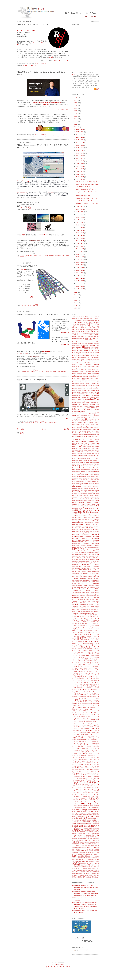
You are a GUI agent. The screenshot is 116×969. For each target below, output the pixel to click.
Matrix (97, 458)
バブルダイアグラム (85, 728)
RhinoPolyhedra (76, 543)
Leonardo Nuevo (43, 235)
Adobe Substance (85, 331)
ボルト (95, 764)
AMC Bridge (95, 333)
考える (83, 831)
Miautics (78, 471)
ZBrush (90, 613)
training (83, 592)
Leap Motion (95, 448)
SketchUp (75, 575)
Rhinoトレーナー (91, 549)
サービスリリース (77, 670)
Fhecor (83, 395)
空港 (83, 821)
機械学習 (79, 814)
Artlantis (86, 341)
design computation (77, 375)
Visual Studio (89, 602)
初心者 (97, 840)
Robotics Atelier (91, 554)
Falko (91, 394)
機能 (94, 814)
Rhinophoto (88, 541)
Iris (86, 436)
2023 (76, 105)
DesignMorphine (77, 376)
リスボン (77, 791)
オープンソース (89, 641)
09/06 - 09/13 (80, 171)
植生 (81, 843)
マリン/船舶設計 (90, 769)
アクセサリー (78, 616)
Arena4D (96, 338)
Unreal (74, 597)
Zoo (93, 613)
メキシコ (85, 773)
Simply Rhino (86, 571)
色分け (83, 843)
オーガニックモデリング (81, 640)
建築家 (86, 828)
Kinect (97, 441)
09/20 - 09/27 (80, 166)
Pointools (96, 495)
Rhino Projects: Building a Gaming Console (47, 102)
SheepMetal (96, 566)
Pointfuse (91, 495)
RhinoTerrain (76, 547)
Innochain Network (78, 432)
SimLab (74, 571)
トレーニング (31, 65)
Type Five (89, 594)
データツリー (77, 691)
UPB (77, 597)
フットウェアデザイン (93, 744)
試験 (98, 836)
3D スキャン (91, 318)
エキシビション (87, 634)
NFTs (95, 479)
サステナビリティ (90, 673)
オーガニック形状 (93, 639)
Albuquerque (86, 333)
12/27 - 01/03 (80, 129)
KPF (89, 443)
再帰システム (83, 835)
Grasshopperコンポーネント (81, 413)
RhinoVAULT (83, 547)
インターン (83, 625)
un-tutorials (82, 595)
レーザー (77, 794)
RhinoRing (83, 545)
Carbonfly (92, 355)
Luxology (89, 453)
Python (96, 502)
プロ (73, 753)
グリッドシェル (78, 657)
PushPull (89, 502)
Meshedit (83, 469)
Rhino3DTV (96, 526)
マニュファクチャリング (80, 769)
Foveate (74, 402)
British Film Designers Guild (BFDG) (87, 352)
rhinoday (96, 533)
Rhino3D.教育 (92, 524)
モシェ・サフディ (81, 778)
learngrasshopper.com (77, 450)
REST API (92, 506)
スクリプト (92, 682)
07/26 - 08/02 (80, 211)
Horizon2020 (91, 426)
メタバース (91, 773)
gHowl (97, 406)
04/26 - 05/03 (80, 246)
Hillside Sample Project (92, 424)
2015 (76, 127)
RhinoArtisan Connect (77, 529)
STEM (97, 580)
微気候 (73, 871)
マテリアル (79, 768)
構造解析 (92, 830)
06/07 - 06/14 (80, 230)
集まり (91, 840)
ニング (93, 716)
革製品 (78, 811)
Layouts (85, 448)
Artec (94, 340)
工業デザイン (79, 830)
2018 (76, 119)
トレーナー (87, 712)
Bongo (74, 350)
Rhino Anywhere (89, 514)
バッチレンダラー (83, 723)
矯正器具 (89, 820)
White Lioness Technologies (83, 609)
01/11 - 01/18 (80, 286)
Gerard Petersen (84, 406)
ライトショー (79, 785)
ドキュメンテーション (83, 709)
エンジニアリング (83, 638)
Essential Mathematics (78, 388)
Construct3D (81, 364)
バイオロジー (81, 721)
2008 (76, 308)
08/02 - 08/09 (80, 209)
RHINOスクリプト (79, 549)
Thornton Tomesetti (92, 590)
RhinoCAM (75, 531)
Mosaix (88, 476)
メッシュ (85, 774)
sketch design (95, 573)
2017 (76, 121)
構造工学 (79, 831)
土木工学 (87, 865)
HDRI (82, 424)
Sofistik (85, 576)
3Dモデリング (92, 324)
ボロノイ (79, 766)
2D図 (87, 317)
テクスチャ (75, 698)
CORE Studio (82, 366)
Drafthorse (93, 380)
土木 (83, 865)
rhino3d (97, 522)
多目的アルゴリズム (92, 856)
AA (87, 327)
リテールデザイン (84, 791)
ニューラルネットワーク (86, 716)
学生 (86, 811)
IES (73, 431)
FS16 (83, 402)
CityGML (78, 361)
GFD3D (91, 406)
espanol (92, 387)
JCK (73, 438)
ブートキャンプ (88, 741)
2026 (76, 97)
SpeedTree (79, 580)
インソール (77, 625)
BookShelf (80, 350)
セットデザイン (92, 686)
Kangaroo (78, 439)
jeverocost (81, 438)
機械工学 (85, 814)
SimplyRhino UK (77, 573)
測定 (79, 856)
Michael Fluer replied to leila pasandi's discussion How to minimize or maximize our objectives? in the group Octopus (85, 893)
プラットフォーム (92, 748)
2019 (76, 116)
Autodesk (84, 343)
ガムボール (79, 652)
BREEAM (97, 350)
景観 (82, 823)
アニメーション (79, 620)
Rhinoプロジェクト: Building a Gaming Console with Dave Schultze (41, 73)
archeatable (90, 336)
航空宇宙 (91, 831)
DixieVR (95, 378)
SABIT (86, 556)
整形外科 (81, 847)
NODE (73, 481)
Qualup (88, 504)
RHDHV (80, 508)
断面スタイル (96, 857)
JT (73, 439)
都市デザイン (94, 863)
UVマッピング (89, 597)
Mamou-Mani (86, 457)
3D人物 (74, 327)
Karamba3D (75, 441)
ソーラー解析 (85, 687)
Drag (98, 380)
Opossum (75, 485)
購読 (96, 89)
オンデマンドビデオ (84, 645)
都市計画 (79, 865)
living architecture (86, 451)
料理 (87, 877)
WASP (73, 608)
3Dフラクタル (83, 324)
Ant (93, 334)
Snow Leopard (75, 576)
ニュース (96, 714)
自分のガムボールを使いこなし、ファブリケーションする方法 (43, 314)
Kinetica (50, 192)
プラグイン (84, 747)
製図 (80, 850)
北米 (47, 967)
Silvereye (97, 569)
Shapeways (87, 566)
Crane (97, 368)
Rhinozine (96, 547)
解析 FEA (81, 809)
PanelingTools (76, 486)
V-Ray (77, 599)
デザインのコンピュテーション (88, 701)
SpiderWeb (85, 580)
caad (76, 354)
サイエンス (93, 671)
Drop (89, 381)
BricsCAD (75, 352)
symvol (74, 587)
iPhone (94, 434)
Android (81, 334)
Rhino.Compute (76, 521)
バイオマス (75, 721)
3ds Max (92, 320)
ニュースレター (76, 716)
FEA (97, 394)
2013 (76, 294)
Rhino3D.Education (78, 524)
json (98, 438)
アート (77, 615)
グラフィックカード (83, 655)
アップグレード (90, 616)
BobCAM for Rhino (89, 348)
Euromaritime (96, 388)
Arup (90, 341)
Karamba (96, 439)
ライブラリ (85, 785)
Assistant (74, 343)
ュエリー (87, 784)
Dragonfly (74, 381)
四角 (93, 836)
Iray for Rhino (76, 436)
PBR (78, 490)
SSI (92, 580)
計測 (73, 826)
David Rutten (87, 373)
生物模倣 (77, 850)
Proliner (88, 500)
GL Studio (96, 408)
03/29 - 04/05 (80, 257)
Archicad (75, 338)
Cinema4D (96, 359)
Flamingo (96, 395)
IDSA (98, 429)
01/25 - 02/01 (80, 281)
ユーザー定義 (81, 784)
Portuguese (75, 498)
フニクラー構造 (76, 746)
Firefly (88, 395)
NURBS (89, 481)
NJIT (98, 479)
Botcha (86, 350)
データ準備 (83, 696)
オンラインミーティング (79, 648)
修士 (87, 840)
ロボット (41, 422)
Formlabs (92, 401)
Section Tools (96, 561)
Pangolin (84, 486)
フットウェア (84, 745)
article (81, 341)
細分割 (85, 836)
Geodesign (85, 404)
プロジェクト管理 (80, 755)
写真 (91, 838)
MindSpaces (80, 473)
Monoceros (75, 476)
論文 (97, 877)
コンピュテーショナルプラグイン (91, 666)
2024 (76, 103)
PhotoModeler (80, 491)
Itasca (93, 436)
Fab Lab (96, 392)
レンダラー (84, 798)
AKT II (80, 333)
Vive (98, 604)
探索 (91, 857)
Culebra (89, 369)
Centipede (83, 357)
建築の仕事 (87, 826)
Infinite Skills (95, 431)
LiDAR (73, 451)
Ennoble (74, 387)
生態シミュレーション (83, 849)
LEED (89, 450)
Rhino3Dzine (75, 527)
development (92, 376)
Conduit (74, 364)
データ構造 (78, 696)
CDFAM (78, 357)
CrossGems (75, 369)
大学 (89, 857)
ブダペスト (76, 744)
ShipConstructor (76, 568)
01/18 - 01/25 (80, 283)
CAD (79, 354)
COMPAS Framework (89, 363)
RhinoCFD (75, 533)
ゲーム (91, 659)
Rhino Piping (81, 519)
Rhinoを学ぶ (84, 552)
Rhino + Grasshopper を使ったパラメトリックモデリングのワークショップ (42, 146)
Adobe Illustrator (76, 331)
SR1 (89, 580)
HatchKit (97, 422)
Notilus (78, 481)
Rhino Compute (79, 515)
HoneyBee (81, 426)
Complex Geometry (23, 192)
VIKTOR (84, 601)
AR (86, 336)
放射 (98, 873)
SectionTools (75, 563)
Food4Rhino (94, 399)
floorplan (74, 399)
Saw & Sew (82, 559)
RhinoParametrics (77, 541)
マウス (82, 766)
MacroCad (84, 455)
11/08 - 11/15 (80, 147)
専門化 (76, 852)
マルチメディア (83, 771)
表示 (77, 871)
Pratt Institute (82, 498)
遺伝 (81, 805)
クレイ (77, 659)
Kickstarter (91, 441)
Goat (84, 409)
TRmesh (92, 592)
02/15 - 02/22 (80, 273)
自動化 (83, 838)
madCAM (90, 455)
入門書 (94, 866)
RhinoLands (85, 538)
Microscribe (84, 471)
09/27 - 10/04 (80, 163)
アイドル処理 (88, 615)
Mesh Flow (96, 467)
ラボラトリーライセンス (84, 787)
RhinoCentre (89, 531)
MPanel (74, 478)
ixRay (97, 436)
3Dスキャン (92, 322)
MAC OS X (95, 453)
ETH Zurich (89, 388)
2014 (76, 292)
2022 (76, 108)
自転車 (79, 838)
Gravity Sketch (78, 420)
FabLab (74, 394)
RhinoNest (96, 540)
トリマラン (79, 712)
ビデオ (89, 736)
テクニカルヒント (84, 698)
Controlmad (96, 364)
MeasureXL (75, 467)
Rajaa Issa (95, 504)
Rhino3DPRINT (87, 526)
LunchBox (79, 453)
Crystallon (81, 369)
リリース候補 (81, 792)
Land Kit (74, 446)
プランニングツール (81, 750)
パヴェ (87, 721)
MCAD (81, 462)
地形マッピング (82, 859)
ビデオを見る (65, 332)
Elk (93, 385)
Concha (97, 363)
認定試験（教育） (87, 868)
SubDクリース (84, 583)
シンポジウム (78, 682)
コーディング (83, 660)
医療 (84, 805)
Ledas (85, 450)
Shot (98, 568)
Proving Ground (94, 500)
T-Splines (80, 587)
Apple (82, 336)
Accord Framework (94, 329)
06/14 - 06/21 (80, 227)
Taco (85, 587)
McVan (97, 466)
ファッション (93, 739)
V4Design (92, 599)
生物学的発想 (92, 849)
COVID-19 (81, 368)
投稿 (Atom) (23, 433)
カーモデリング (91, 650)
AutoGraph (90, 343)
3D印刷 (24, 371)
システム (83, 678)
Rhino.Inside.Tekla (89, 522)
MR (77, 478)
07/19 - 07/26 (80, 214)
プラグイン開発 (93, 746)
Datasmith (79, 373)
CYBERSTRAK (76, 371)
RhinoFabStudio (60, 255)
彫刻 (87, 861)
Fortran (97, 401)
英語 (92, 805)
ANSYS (90, 334)
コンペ (97, 668)
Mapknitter (74, 458)
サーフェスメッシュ (89, 669)
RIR (73, 554)
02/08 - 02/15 (80, 275)
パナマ (82, 725)
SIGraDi (87, 569)
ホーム (44, 429)
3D (96, 317)
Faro (94, 394)
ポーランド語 (78, 762)
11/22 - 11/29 (80, 142)
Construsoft (88, 364)
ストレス (78, 686)
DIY (98, 378)
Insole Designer (89, 432)
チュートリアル (83, 689)
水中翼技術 (91, 845)
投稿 (76, 950)
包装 (95, 873)
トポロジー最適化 (82, 710)
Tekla (97, 587)
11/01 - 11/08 (80, 150)
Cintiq (73, 361)
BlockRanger (80, 348)
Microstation (91, 471)
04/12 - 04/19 (80, 251)
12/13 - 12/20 (80, 134)
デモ (88, 707)
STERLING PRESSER (81, 582)
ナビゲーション (89, 714)
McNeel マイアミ (80, 464)
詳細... (32, 297)
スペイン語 (84, 686)
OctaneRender (79, 483)
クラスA (94, 654)
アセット (84, 616)
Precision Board (90, 498)
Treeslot (87, 592)
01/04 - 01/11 (80, 288)
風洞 (84, 871)
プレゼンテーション (88, 752)
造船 (97, 854)
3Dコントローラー (83, 322)
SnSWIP (23, 269)
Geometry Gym (94, 404)
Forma (87, 401)
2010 (76, 302)
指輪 (96, 836)
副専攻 (87, 871)
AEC (23, 422)
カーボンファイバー (81, 650)
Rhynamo (97, 552)
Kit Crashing (81, 443)
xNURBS (96, 611)
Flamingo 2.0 (76, 397)
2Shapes (92, 317)
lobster (92, 451)
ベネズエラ (88, 761)
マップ (74, 767)
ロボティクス (81, 801)
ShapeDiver (85, 564)
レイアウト (92, 792)
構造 (37, 305)
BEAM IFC (88, 345)
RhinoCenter (83, 531)
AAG (98, 327)
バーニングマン (79, 719)
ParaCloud (96, 486)
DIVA (91, 378)
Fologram (87, 399)
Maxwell (90, 460)
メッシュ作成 (87, 776)
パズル (90, 721)
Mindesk (74, 473)
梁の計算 (90, 877)
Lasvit (79, 448)
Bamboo (83, 345)
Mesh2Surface (76, 469)
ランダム (92, 787)
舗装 (93, 873)
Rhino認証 (91, 552)
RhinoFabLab (62, 371)
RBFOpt (82, 506)
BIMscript (93, 347)
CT (86, 369)
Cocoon (82, 363)
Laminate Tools (95, 444)
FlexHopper (92, 397)
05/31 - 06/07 (80, 233)
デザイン (78, 700)
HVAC (91, 427)
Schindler (81, 561)
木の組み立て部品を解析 (27, 266)
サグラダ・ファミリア (79, 673)
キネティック (78, 653)
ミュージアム (91, 771)
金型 (75, 821)
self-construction (84, 563)
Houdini (97, 426)
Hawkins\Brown (76, 424)
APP (96, 334)
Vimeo (26, 353)
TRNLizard (96, 592)
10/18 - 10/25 (80, 155)
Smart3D (89, 575)
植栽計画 (77, 843)
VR (83, 606)
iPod (98, 434)
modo (86, 474)
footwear (74, 401)
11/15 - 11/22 (80, 145)
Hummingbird (86, 427)
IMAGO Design (86, 431)
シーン (93, 675)
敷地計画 (81, 871)
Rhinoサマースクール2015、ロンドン (32, 24)
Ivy (95, 436)
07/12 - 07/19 (80, 217)
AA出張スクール (77, 329)
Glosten (74, 409)
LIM (77, 451)
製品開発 (89, 850)
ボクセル (83, 762)
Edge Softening (76, 385)
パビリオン (79, 726)
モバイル (79, 780)
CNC (77, 363)
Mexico (74, 471)
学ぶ (82, 811)
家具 (73, 809)
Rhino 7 (77, 514)
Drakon (80, 381)
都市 (88, 863)
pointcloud (85, 495)
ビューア (87, 738)
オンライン (30, 136)
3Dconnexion (78, 320)
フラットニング (84, 748)
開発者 (95, 809)
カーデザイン (91, 648)
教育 (36, 65)
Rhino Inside (91, 517)
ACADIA (88, 329)
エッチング (83, 636)
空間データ (79, 821)
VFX (79, 601)
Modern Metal (80, 474)
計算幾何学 (96, 823)
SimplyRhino (95, 571)
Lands (79, 446)
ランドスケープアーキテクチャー (86, 789)
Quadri (83, 504)
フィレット (81, 741)
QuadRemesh (76, 504)
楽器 (89, 811)
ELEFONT (89, 385)
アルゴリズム (91, 620)
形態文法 (79, 823)
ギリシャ (84, 653)
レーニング (76, 796)
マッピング (96, 766)
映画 (89, 805)
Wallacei (97, 606)
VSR (88, 606)
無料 (85, 875)
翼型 (79, 877)
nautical (80, 478)
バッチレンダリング (93, 723)
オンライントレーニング (40, 136)
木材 (95, 875)
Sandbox (97, 556)
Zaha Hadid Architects (82, 613)
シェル (87, 676)
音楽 (73, 807)
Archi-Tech (96, 336)
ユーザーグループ (88, 780)
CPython (87, 368)
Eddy (98, 383)
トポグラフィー (93, 709)
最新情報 (89, 835)
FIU (92, 395)
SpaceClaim (96, 578)
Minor (85, 473)
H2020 (74, 422)
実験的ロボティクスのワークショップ (32, 380)
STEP (73, 582)
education (82, 385)
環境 (92, 811)
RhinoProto (86, 543)
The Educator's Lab (82, 588)
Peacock (85, 490)
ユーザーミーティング (85, 782)
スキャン (85, 682)
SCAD (87, 559)
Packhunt (89, 485)
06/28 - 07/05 (80, 222)
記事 (73, 818)
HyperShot (95, 427)
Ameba (76, 334)
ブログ (76, 753)
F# (92, 392)
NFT (92, 479)
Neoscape (96, 478)
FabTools (87, 394)
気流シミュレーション (90, 816)
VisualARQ (75, 604)
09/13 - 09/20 (80, 169)
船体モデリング (83, 852)
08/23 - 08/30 (80, 177)
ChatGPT (83, 359)
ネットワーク (90, 718)
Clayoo (83, 361)
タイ (90, 687)
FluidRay (79, 399)
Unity (87, 595)
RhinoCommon (89, 533)
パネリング (87, 725)
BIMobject (87, 347)
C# (98, 352)
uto (83, 597)
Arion (73, 340)
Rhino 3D (91, 508)
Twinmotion (83, 594)
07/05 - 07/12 (80, 219)
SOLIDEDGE (96, 576)
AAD (95, 327)
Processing (79, 500)
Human (74, 427)
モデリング (23, 256)
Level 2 (97, 450)
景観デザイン (88, 823)
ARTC (28, 371)
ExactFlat (93, 390)
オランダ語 (95, 643)
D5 (86, 371)
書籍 (73, 842)
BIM (83, 347)
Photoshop (87, 491)
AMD (73, 334)
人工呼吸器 (76, 845)
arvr (93, 341)
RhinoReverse (75, 545)
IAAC (81, 429)
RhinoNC (89, 540)
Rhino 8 (82, 514)
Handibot (91, 422)
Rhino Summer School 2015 (26, 31)
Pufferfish (81, 502)
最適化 (94, 835)
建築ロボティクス (80, 828)
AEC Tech (96, 331)
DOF (83, 380)
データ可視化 (93, 693)
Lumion (74, 453)
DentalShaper (95, 373)
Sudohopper (95, 583)
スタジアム (91, 684)
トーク (75, 709)
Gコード (97, 420)
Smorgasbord (96, 575)
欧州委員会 (96, 805)
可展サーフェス (95, 807)
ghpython (74, 408)
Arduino (91, 338)
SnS (31, 305)
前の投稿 (66, 429)
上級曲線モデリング (94, 842)
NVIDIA (94, 481)
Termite (74, 588)
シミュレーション (91, 678)
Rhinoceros (96, 531)
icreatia (94, 429)
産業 (91, 836)
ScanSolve (25, 305)
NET (73, 479)
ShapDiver (91, 563)
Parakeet (74, 488)
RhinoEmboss (85, 534)
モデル (96, 778)
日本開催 (83, 866)
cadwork (97, 354)
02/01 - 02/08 (80, 278)
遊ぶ (76, 877)
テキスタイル (95, 696)
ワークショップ (88, 803)
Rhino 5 (24, 65)
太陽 (78, 857)
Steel (94, 580)
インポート (91, 628)
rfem (77, 508)
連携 (94, 877)
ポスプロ (88, 762)
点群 (79, 863)
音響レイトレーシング (83, 807)
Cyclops (82, 371)
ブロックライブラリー (83, 759)
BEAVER (93, 345)
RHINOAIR (89, 527)
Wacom (92, 606)
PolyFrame (80, 497)
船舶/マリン (92, 852)
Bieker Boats (75, 347)
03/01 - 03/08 (80, 267)
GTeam (88, 420)
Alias (90, 333)
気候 (96, 814)
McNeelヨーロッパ (88, 466)
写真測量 (95, 838)
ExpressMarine (86, 392)
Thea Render (91, 588)
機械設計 (89, 814)
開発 (85, 809)
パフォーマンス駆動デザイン (89, 726)
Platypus (90, 493)
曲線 (93, 820)
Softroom (90, 576)
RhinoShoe (96, 545)
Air (77, 333)
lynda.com (46, 104)
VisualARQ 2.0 (84, 604)
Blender (74, 348)
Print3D (97, 498)
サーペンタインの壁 (85, 671)
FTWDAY (87, 402)
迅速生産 (87, 845)
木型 (90, 875)
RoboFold (83, 554)
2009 (76, 305)
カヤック (84, 652)
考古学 (87, 831)
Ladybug (79, 445)
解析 (34, 305)
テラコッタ (92, 707)
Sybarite (97, 585)
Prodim (84, 500)
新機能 (87, 843)
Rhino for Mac (82, 517)
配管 (81, 870)
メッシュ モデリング (93, 774)
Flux (83, 399)
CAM (87, 355)
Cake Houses (79, 355)
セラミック (79, 687)
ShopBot (84, 568)
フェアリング (76, 743)
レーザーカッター (86, 794)
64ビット (83, 327)
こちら (51, 57)
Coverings (74, 368)
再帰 (79, 835)
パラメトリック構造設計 (81, 734)
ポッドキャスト (94, 762)
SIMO (79, 571)
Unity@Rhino (93, 595)
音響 (76, 807)
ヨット (91, 784)
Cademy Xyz (84, 354)
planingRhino (83, 493)
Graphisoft (96, 409)
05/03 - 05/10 (80, 243)
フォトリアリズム (91, 743)
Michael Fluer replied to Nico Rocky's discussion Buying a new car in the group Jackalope (85, 887)
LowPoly (97, 451)
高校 (77, 833)
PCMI (81, 490)
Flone (97, 397)
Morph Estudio (82, 476)
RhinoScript (89, 545)
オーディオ (81, 641)
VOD (80, 606)
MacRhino (79, 455)
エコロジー (77, 636)
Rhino (19, 181)
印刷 (86, 805)
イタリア (93, 621)
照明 (81, 842)
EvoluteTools (86, 390)
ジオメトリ (93, 677)
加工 (90, 807)
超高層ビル (94, 861)
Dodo (80, 380)
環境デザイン (84, 813)
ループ (87, 792)
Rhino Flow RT (88, 515)
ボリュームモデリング (87, 764)
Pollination (74, 497)
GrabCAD (89, 409)
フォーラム (82, 743)
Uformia (74, 595)
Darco (89, 371)
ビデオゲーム (94, 736)
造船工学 (75, 856)
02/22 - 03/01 (80, 270)
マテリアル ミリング (88, 767)
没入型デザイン (76, 875)
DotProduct (88, 380)
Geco (80, 404)
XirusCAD (91, 611)
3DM (83, 320)
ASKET (97, 341)
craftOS (93, 368)
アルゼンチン (86, 621)
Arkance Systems (80, 340)
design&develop (95, 375)
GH (23, 255)
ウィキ (94, 630)
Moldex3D (96, 474)
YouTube (19, 353)
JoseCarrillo (93, 438)
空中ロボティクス (89, 821)
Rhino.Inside (95, 521)
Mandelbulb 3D (95, 457)
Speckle (74, 580)
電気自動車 (83, 863)
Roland (97, 554)
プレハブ (97, 752)
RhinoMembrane (76, 540)
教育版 (89, 818)
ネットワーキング (82, 718)
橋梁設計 (84, 820)
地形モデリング (92, 859)
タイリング (94, 687)
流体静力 (82, 877)
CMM (73, 363)
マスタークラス (89, 766)
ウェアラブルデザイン (86, 632)
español (97, 387)
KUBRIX (93, 443)
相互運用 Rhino (89, 854)
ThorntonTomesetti (76, 592)
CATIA (74, 357)
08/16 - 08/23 (80, 179)
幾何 (76, 814)
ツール (92, 689)
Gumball (92, 420)
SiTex (89, 573)
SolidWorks (83, 578)
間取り (89, 813)
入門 (91, 866)
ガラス (89, 652)
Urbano (81, 597)
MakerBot (79, 457)
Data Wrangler (95, 371)
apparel (78, 336)
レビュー (93, 796)
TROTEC (74, 594)
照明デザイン (85, 842)
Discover (87, 378)
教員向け (77, 820)
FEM (80, 395)
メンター (94, 776)
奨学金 (77, 842)
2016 (76, 124)
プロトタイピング (93, 759)
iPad (90, 434)
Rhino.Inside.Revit (77, 522)
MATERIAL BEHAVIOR (83, 458)
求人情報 (78, 818)
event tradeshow (76, 390)
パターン (94, 721)
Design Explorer (87, 375)
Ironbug (89, 436)
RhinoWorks (90, 547)
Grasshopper (26, 181)
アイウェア (81, 615)
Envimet (87, 387)
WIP (79, 611)
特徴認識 (76, 866)
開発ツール (90, 809)
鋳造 (78, 861)
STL (89, 582)
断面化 (74, 859)
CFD (88, 357)
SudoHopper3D (77, 585)
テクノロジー (92, 698)
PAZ (95, 488)
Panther (90, 486)
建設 (76, 826)
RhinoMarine (95, 538)
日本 (79, 866)
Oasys (73, 483)
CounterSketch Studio (93, 366)
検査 (95, 828)
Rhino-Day (96, 519)
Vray (85, 606)
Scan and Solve (94, 559)
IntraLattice (81, 434)
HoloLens (74, 426)
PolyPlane (91, 497)
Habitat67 (80, 422)
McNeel (74, 75)
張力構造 (82, 861)
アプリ (86, 620)
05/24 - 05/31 (80, 235)
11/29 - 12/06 (80, 139)
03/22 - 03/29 (80, 259)
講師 (75, 833)
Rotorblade (75, 556)
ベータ (74, 761)
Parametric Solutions (83, 488)
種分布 (84, 840)
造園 (95, 854)
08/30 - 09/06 (80, 174)
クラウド (88, 653)
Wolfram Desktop (85, 611)
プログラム (91, 753)
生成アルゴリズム (92, 847)
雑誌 (88, 836)
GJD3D (91, 408)
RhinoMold (84, 540)
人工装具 (81, 845)
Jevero (77, 438)
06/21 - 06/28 (80, 225)
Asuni (79, 343)
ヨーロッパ (54, 967)
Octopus (85, 483)
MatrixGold (75, 460)
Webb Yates (87, 608)
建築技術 (91, 828)
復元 (91, 871)
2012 (76, 297)
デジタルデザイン (88, 703)
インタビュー (77, 627)
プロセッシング (90, 755)
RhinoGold (96, 536)
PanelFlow (96, 485)
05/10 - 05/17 (80, 241)
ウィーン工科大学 (88, 630)
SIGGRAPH (82, 569)
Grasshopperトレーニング (86, 415)
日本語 (88, 866)
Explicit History (76, 392)
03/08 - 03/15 (80, 265)
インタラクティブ (85, 627)
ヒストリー (83, 736)
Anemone (85, 334)
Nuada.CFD (83, 481)
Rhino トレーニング (89, 519)
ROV (79, 556)
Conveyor (74, 366)
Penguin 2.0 (90, 490)
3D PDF (80, 318)
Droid (85, 381)
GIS (88, 408)
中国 (76, 861)
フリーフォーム (91, 750)
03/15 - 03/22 (80, 262)
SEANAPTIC (89, 561)
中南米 (62, 967)
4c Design (78, 327)
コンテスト (93, 662)
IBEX (90, 429)
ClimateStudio (95, 361)
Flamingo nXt (85, 397)
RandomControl (76, 506)
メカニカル (80, 773)
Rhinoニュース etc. (80, 12)
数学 (96, 845)
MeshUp (88, 469)
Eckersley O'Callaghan (90, 383)
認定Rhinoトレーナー (77, 868)
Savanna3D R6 (84, 557)
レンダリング (93, 798)
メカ (75, 773)
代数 (87, 857)
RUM (82, 556)
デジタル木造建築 (81, 707)
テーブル (89, 696)
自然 (76, 838)
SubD (93, 582)
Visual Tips (96, 602)
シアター (88, 675)
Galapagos (93, 402)
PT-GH (74, 502)
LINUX (80, 451)
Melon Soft (88, 467)
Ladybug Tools (87, 444)
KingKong (74, 443)
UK (78, 595)
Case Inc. (97, 355)
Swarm (85, 585)
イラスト (87, 623)
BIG (80, 347)
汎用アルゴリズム (95, 870)
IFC (76, 431)
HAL (85, 422)
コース (96, 659)
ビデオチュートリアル (60, 136)
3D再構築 (97, 326)
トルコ (83, 712)
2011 (76, 300)
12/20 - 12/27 (80, 132)
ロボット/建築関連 (49, 422)
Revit (97, 506)
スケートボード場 (84, 684)
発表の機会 (87, 870)
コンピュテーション (78, 668)
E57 (98, 381)
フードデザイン (95, 741)
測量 (81, 856)
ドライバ (88, 710)
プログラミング (83, 753)
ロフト (77, 799)
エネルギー (90, 636)
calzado (84, 355)
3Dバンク (77, 324)
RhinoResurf (95, 543)
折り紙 (93, 850)
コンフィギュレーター (89, 668)
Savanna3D (75, 557)
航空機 (95, 831)
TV (78, 594)
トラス (92, 710)
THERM (97, 588)
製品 (86, 850)
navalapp (85, 478)
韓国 (93, 813)
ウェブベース (78, 634)
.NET (73, 317)
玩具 (95, 813)
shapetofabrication (76, 566)
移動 (79, 805)
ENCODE (97, 385)
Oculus (90, 483)
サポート (83, 675)
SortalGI (90, 578)
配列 (84, 870)
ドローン (77, 714)
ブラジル (78, 748)
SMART (85, 575)
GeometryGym (75, 406)
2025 (76, 100)
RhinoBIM (96, 529)
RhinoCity (81, 533)
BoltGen (97, 348)
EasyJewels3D (75, 383)
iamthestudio (86, 429)
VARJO (97, 599)
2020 (76, 113)
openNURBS (95, 483)
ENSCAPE (80, 387)
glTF (79, 409)
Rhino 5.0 (81, 512)
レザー (81, 796)
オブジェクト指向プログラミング (84, 643)
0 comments (43, 63)
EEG (86, 385)
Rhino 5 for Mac (51, 371)
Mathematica (92, 458)
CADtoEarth (92, 354)
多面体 (85, 856)
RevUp (74, 508)
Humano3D (79, 427)
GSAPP (84, 420)
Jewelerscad (87, 438)
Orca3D (82, 485)
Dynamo (94, 381)
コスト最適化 (90, 660)
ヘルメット (94, 761)
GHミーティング (82, 408)
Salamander (91, 556)
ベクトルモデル (81, 761)
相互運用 (83, 854)
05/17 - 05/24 (80, 238)
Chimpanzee (89, 359)
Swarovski (91, 585)
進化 (90, 843)
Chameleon (96, 357)
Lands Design (86, 446)
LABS (74, 445)
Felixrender (75, 395)
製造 (83, 850)
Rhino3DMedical (76, 526)
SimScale (85, 573)
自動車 (87, 838)
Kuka (36, 422)
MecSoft (81, 467)
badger (78, 345)
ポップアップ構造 (76, 764)
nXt (98, 481)
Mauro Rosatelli (83, 460)
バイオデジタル (94, 719)
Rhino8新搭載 (82, 527)
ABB (84, 329)
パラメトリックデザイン (85, 730)
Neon (92, 478)
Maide (95, 455)
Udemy (94, 594)
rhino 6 (88, 512)
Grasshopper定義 (82, 419)
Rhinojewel (75, 538)
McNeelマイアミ (39, 255)
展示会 (74, 863)
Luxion (84, 453)
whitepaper (93, 609)
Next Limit (77, 479)
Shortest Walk (91, 568)
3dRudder (87, 320)
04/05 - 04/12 (80, 254)
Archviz (86, 338)
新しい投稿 (20, 429)
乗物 (73, 843)
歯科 (73, 838)
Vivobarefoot (75, 606)
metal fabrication (95, 469)
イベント (81, 623)
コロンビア (78, 662)
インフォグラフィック (82, 628)
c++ (73, 354)
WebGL (93, 608)
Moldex (91, 474)
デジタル (80, 703)
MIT (88, 473)
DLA (73, 380)
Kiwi (86, 443)
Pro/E (73, 500)
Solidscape (75, 578)
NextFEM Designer (85, 479)
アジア (68, 967)
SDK (84, 561)
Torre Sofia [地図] (26, 208)
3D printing (85, 318)
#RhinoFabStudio (80, 317)
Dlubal (76, 380)
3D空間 (92, 326)
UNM (98, 595)
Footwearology (81, 401)
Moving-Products (95, 476)
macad (74, 455)
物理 (76, 873)
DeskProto (85, 376)
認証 (98, 866)
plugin (94, 493)
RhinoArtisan (95, 527)
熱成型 (78, 870)
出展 (94, 840)
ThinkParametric (76, 590)
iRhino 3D (82, 436)
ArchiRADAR (81, 338)
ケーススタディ (84, 659)
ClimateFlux (88, 361)
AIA (75, 333)
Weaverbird (79, 608)
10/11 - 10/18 (80, 158)
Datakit (74, 373)
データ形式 (92, 694)
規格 (98, 816)
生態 (77, 849)
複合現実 (95, 871)
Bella (98, 345)
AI (73, 333)
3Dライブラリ (81, 326)
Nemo (89, 478)
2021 (76, 111)
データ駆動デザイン (83, 694)
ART (86, 340)
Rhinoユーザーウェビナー (85, 550)
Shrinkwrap (75, 569)
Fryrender (79, 402)
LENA (93, 450)
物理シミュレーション (85, 873)
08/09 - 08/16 (80, 206)
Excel (97, 390)
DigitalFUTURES (81, 378)
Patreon (91, 488)
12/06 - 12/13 (80, 137)
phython (93, 491)
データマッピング (85, 693)
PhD (95, 490)
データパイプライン (85, 691)
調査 (90, 861)
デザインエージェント (87, 700)
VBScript (74, 601)
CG (92, 357)
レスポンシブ (86, 796)
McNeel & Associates (89, 462)
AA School (91, 327)
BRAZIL (91, 350)
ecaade (82, 383)
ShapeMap (96, 564)
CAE (73, 355)
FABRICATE (81, 394)
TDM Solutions (91, 587)
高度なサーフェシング (85, 833)
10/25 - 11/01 (80, 153)
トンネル (82, 714)
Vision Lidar (83, 602)
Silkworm (92, 569)
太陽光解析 (82, 857)
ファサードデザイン (83, 739)
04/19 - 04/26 (80, 249)
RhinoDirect (75, 534)
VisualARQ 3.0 (92, 604)
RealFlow (87, 506)
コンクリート (85, 662)
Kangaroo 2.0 (87, 439)
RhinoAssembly (88, 529)
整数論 (85, 847)
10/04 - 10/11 (80, 161)
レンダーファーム (78, 798)
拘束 (85, 830)
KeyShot (84, 441)
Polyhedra (86, 497)
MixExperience (92, 473)
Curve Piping (95, 369)
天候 (98, 861)
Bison (97, 347)
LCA (89, 448)
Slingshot (80, 575)
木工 (92, 875)
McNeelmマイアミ (88, 464)
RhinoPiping (96, 541)
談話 (77, 859)
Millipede (96, 471)
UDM (98, 594)
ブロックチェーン (88, 757)
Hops (86, 426)
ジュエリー (83, 680)
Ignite (80, 431)
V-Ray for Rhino (84, 599)
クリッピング (86, 657)
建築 (55, 422)
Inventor (86, 434)
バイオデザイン (86, 719)
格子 (75, 811)
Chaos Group (76, 359)
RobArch (77, 554)
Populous (97, 497)
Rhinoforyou (88, 536)
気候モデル (81, 816)
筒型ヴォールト (94, 865)
